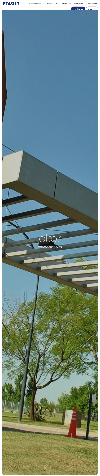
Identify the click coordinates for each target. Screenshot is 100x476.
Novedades (79, 3)
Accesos (91, 9)
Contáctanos (78, 9)
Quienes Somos (34, 3)
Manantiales (66, 3)
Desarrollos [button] (51, 3)
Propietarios (92, 3)
